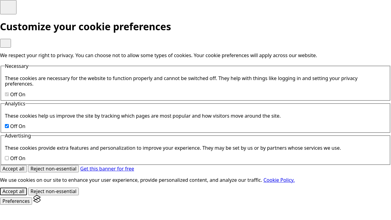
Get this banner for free (107, 168)
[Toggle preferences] (8, 7)
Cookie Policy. (278, 180)
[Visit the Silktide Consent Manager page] (37, 201)
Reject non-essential (54, 168)
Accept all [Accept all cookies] (13, 168)
